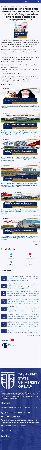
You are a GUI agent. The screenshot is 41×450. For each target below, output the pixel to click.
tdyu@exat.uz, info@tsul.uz (18, 426)
